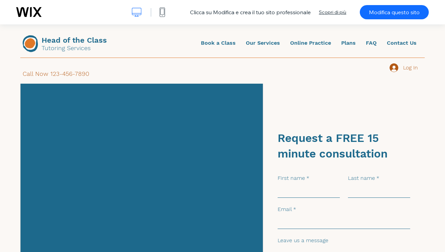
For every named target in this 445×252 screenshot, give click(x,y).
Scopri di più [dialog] (332, 12)
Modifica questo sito (394, 12)
